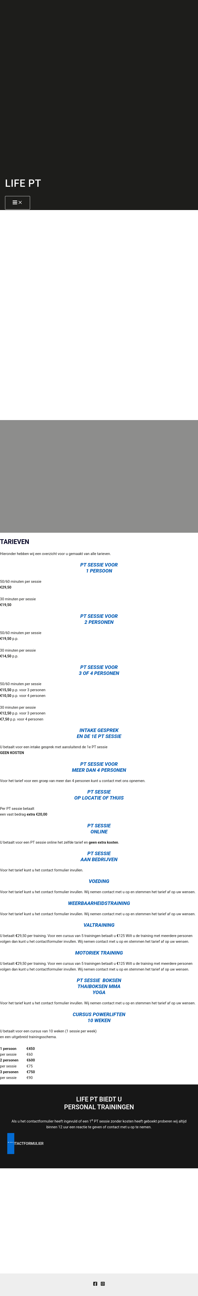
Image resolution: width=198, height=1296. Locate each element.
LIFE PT (23, 183)
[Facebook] (95, 1284)
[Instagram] (103, 1284)
